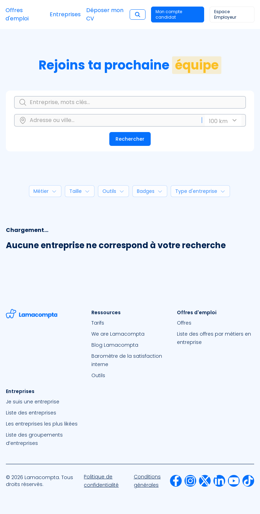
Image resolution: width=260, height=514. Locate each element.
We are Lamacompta (117, 333)
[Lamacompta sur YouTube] (234, 481)
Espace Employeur (225, 14)
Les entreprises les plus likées (42, 423)
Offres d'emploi (17, 14)
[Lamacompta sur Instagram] (190, 481)
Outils (98, 375)
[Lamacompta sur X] (205, 481)
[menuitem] (130, 323)
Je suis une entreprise (32, 401)
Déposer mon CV (104, 14)
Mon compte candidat (169, 14)
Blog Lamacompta (114, 345)
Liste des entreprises (31, 412)
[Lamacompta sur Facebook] (176, 481)
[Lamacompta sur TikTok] (248, 481)
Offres (184, 322)
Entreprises (65, 14)
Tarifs (97, 322)
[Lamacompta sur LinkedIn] (219, 481)
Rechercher (130, 138)
